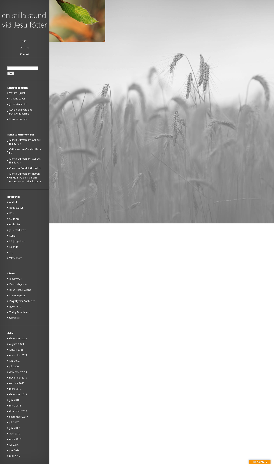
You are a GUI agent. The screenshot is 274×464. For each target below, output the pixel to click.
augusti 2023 (16, 344)
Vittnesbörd (15, 258)
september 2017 (18, 416)
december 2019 (18, 372)
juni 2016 (14, 450)
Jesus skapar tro (18, 104)
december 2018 (18, 394)
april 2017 (14, 433)
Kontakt (24, 54)
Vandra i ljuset (17, 93)
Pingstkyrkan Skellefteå (22, 301)
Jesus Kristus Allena (20, 289)
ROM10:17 (15, 306)
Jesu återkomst (17, 230)
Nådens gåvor (17, 98)
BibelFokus (15, 278)
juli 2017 (14, 422)
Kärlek (12, 235)
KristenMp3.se (17, 295)
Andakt (13, 202)
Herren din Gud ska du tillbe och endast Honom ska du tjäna (25, 177)
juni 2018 (14, 400)
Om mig (24, 47)
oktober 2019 (16, 383)
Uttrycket (14, 317)
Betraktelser (16, 207)
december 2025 (18, 338)
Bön (11, 213)
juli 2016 (14, 444)
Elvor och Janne (18, 284)
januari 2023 (16, 349)
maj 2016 (14, 456)
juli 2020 (14, 366)
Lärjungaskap (16, 241)
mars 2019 (15, 388)
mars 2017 (15, 439)
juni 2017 (14, 428)
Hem (24, 40)
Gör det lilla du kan (30, 168)
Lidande (13, 246)
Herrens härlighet (19, 119)
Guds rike (14, 224)
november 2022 (18, 355)
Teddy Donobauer (19, 312)
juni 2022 (14, 360)
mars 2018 (15, 405)
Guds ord (14, 218)
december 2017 (18, 411)
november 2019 (18, 377)
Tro (11, 252)
